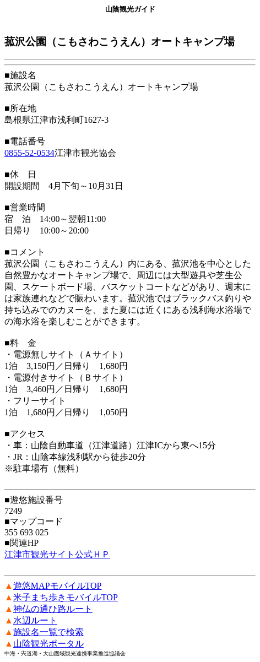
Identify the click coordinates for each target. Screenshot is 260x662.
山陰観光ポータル (48, 643)
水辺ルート (35, 620)
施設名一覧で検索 (48, 632)
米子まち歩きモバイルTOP (65, 597)
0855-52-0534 (29, 153)
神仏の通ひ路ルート (53, 609)
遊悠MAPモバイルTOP (57, 585)
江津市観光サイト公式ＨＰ (57, 554)
